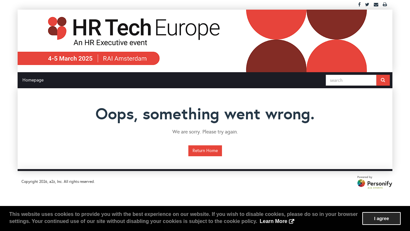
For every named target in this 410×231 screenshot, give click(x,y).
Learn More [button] (273, 221)
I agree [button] (381, 218)
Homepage (33, 80)
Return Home (205, 150)
